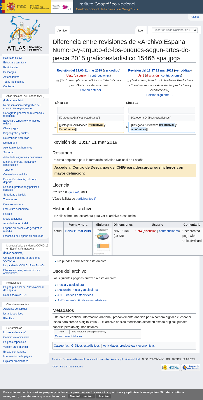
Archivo (62, 30)
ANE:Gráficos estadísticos (75, 295)
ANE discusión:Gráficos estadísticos (82, 300)
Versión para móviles (71, 366)
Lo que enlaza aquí (14, 332)
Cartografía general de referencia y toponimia (23, 115)
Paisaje (7, 214)
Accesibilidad (132, 359)
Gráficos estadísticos (85, 345)
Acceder (195, 16)
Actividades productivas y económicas (129, 345)
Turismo (8, 169)
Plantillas (8, 318)
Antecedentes (11, 77)
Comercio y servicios (15, 174)
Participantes (10, 67)
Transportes (10, 199)
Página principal (12, 57)
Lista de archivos (13, 313)
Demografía (10, 142)
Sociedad (8, 152)
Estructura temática (14, 62)
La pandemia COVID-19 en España (24, 265)
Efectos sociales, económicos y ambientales (21, 272)
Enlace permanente (14, 351)
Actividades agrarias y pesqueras (22, 157)
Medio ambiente (12, 218)
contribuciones (100, 75)
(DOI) (55, 366)
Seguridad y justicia (14, 194)
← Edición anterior (88, 90)
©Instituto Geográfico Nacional (68, 359)
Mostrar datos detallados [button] (68, 336)
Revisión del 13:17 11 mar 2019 (150, 70)
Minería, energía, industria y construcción (19, 163)
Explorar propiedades (15, 361)
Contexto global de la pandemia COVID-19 (21, 259)
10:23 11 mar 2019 (78, 231)
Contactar (9, 86)
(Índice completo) (13, 100)
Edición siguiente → (159, 95)
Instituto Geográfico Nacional (70, 7)
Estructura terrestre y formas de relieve (21, 122)
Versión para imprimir (15, 347)
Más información (81, 396)
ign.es (72, 192)
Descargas (9, 72)
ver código (111, 70)
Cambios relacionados (16, 337)
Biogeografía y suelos (15, 133)
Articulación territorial (15, 223)
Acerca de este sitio (98, 359)
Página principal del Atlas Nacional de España (23, 289)
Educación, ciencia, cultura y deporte (20, 181)
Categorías (61, 345)
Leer (141, 30)
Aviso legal (117, 359)
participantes (84, 198)
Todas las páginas (13, 81)
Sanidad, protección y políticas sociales (21, 189)
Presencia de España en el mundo (23, 236)
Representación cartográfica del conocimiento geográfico (21, 107)
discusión (81, 75)
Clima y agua (11, 128)
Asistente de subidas (15, 308)
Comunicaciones (13, 204)
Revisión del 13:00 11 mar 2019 (79, 70)
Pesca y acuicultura (70, 284)
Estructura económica (16, 209)
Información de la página (17, 356)
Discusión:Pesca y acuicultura (77, 290)
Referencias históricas (16, 138)
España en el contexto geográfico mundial (22, 230)
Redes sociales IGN (14, 295)
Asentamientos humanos (17, 147)
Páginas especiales (14, 342)
